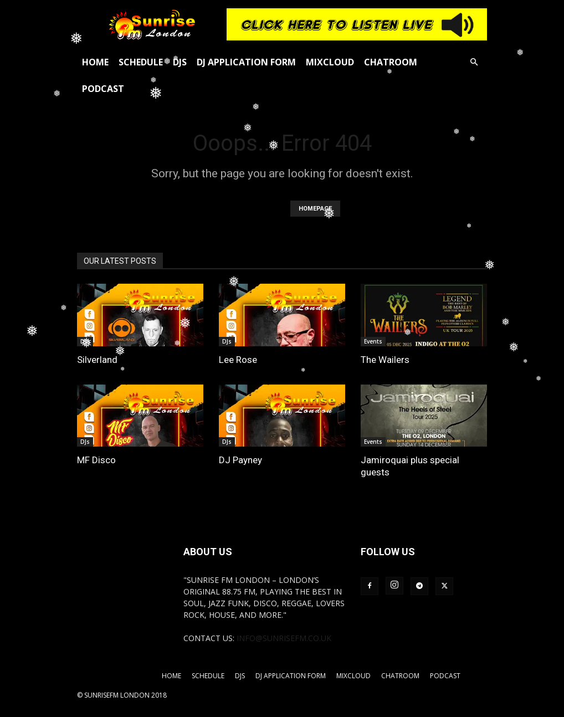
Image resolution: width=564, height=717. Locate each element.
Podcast (103, 89)
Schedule (141, 62)
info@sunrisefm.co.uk (284, 638)
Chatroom (390, 62)
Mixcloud (330, 62)
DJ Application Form (246, 62)
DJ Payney (240, 459)
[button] (473, 62)
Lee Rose (238, 359)
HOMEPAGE (315, 208)
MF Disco (96, 459)
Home (95, 62)
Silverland (97, 359)
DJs (180, 62)
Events (373, 341)
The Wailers (385, 359)
